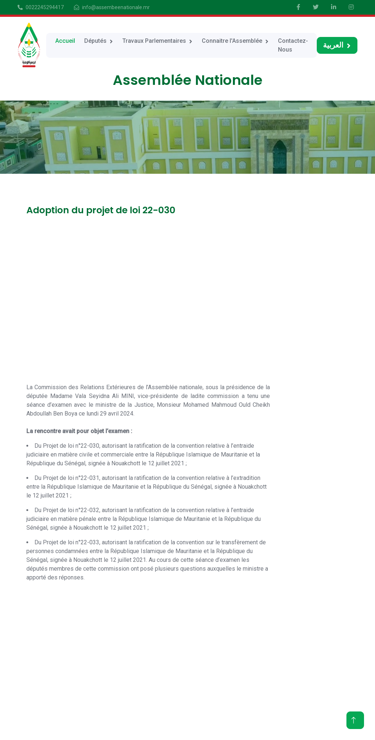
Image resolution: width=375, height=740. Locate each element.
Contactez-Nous (293, 45)
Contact (273, 703)
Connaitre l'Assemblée (232, 40)
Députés (95, 40)
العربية (333, 45)
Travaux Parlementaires (154, 40)
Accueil (65, 40)
